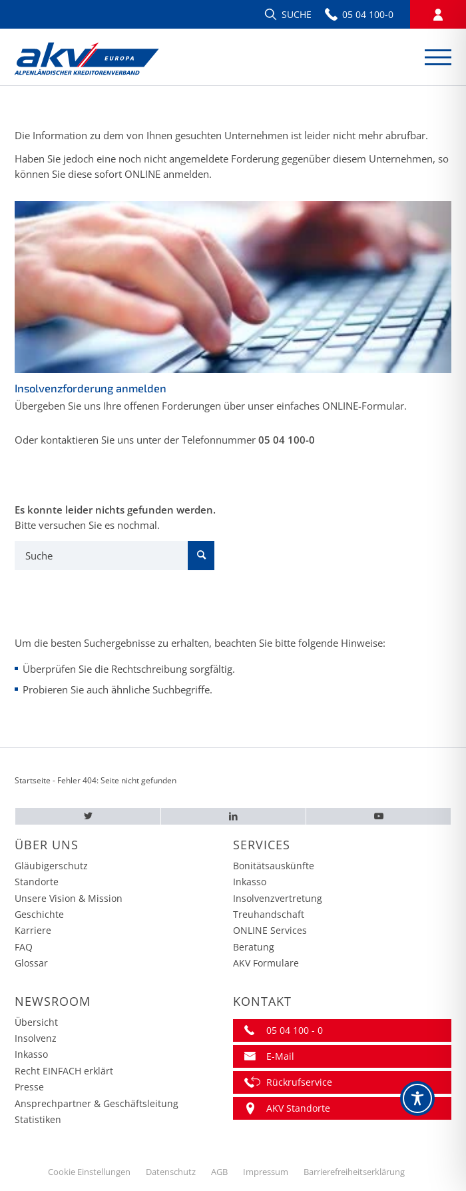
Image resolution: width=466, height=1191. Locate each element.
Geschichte (39, 914)
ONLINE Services (270, 930)
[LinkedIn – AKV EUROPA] (233, 816)
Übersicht (36, 1022)
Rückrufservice (299, 1082)
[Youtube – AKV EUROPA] (378, 816)
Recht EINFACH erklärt (64, 1070)
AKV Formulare (266, 963)
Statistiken (38, 1119)
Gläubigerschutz (51, 865)
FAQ (24, 947)
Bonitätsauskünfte (273, 865)
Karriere (33, 930)
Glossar (31, 963)
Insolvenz (36, 1038)
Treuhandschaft (268, 914)
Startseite (33, 780)
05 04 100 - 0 (294, 1030)
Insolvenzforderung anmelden (90, 388)
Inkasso (249, 881)
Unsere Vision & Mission (68, 898)
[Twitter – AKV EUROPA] (87, 816)
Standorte (37, 881)
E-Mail (280, 1056)
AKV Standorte (298, 1108)
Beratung (253, 947)
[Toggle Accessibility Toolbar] (417, 1098)
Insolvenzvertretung (277, 898)
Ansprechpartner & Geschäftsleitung (96, 1103)
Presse (29, 1086)
